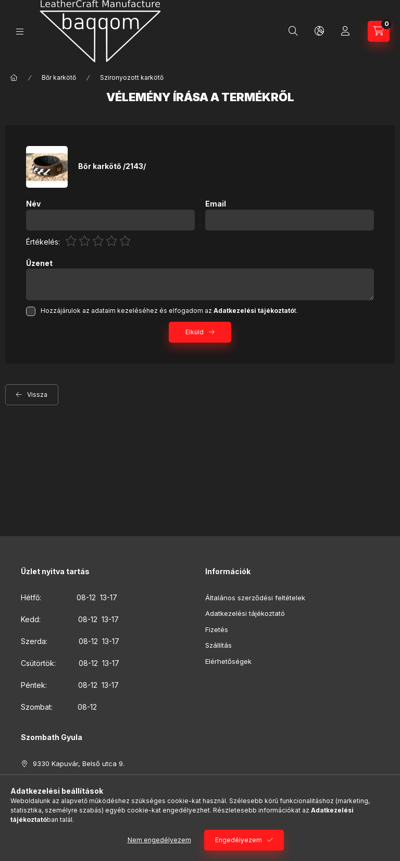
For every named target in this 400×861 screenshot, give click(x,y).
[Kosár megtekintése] (379, 31)
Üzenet (39, 263)
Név (33, 204)
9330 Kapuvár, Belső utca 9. (78, 763)
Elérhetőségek (228, 661)
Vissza (37, 394)
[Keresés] (293, 31)
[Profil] (345, 31)
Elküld (194, 332)
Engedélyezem (238, 840)
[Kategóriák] (19, 31)
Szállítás (218, 645)
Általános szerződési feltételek (255, 597)
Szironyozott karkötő (132, 77)
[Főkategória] (14, 77)
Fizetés (216, 629)
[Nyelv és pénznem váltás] (319, 31)
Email (215, 204)
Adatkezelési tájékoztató (245, 613)
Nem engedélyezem (159, 840)
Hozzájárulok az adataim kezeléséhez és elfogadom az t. (169, 310)
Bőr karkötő (59, 77)
